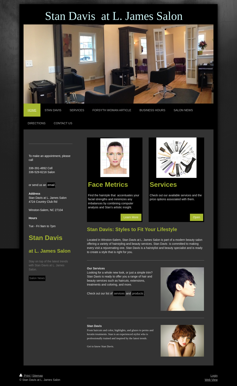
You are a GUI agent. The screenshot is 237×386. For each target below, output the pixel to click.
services (119, 293)
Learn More (131, 217)
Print (25, 375)
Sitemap (37, 375)
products (137, 293)
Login (214, 375)
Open (196, 217)
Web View (211, 379)
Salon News (37, 278)
